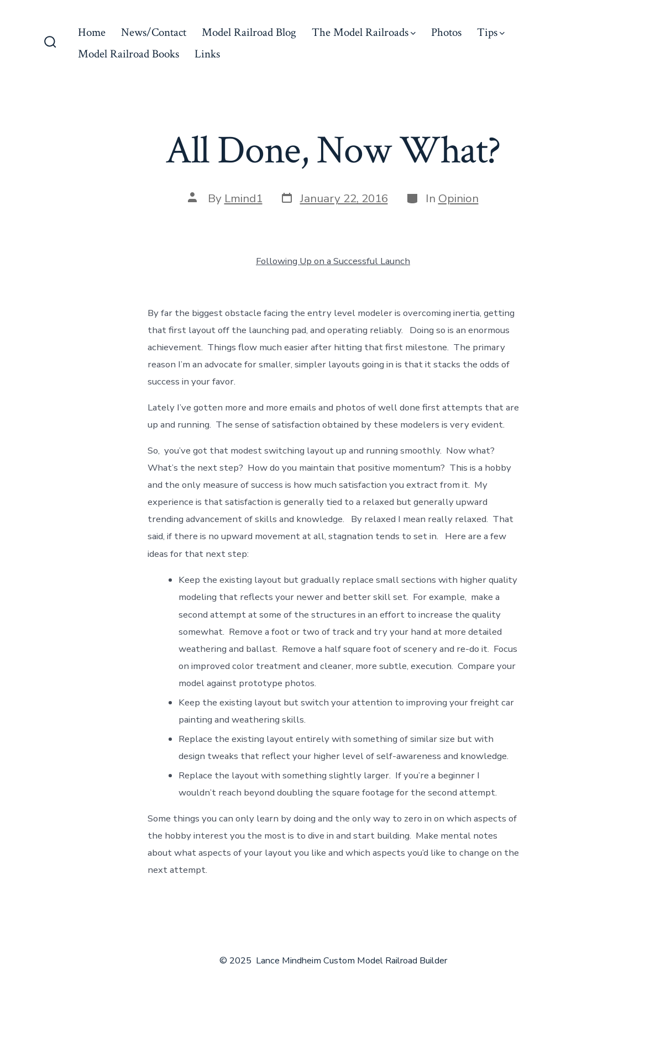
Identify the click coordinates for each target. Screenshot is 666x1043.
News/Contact (153, 32)
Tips (491, 32)
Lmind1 (243, 198)
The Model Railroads (364, 32)
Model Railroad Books (128, 53)
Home (92, 32)
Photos (446, 32)
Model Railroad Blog (249, 32)
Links (207, 53)
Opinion (458, 198)
